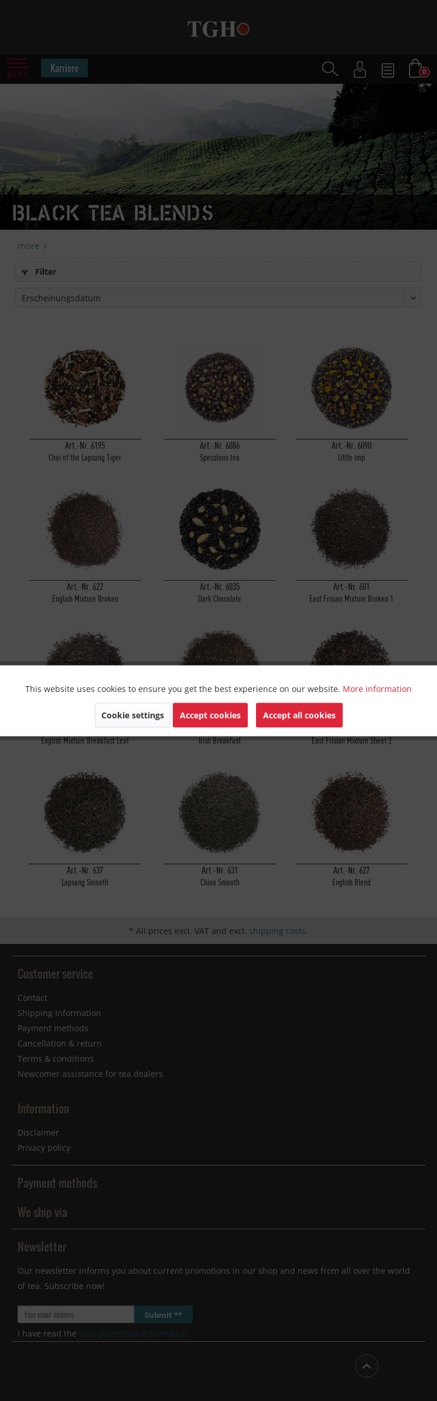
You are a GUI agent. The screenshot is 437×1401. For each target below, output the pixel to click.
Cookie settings (132, 714)
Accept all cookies (299, 714)
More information (377, 688)
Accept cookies (210, 714)
